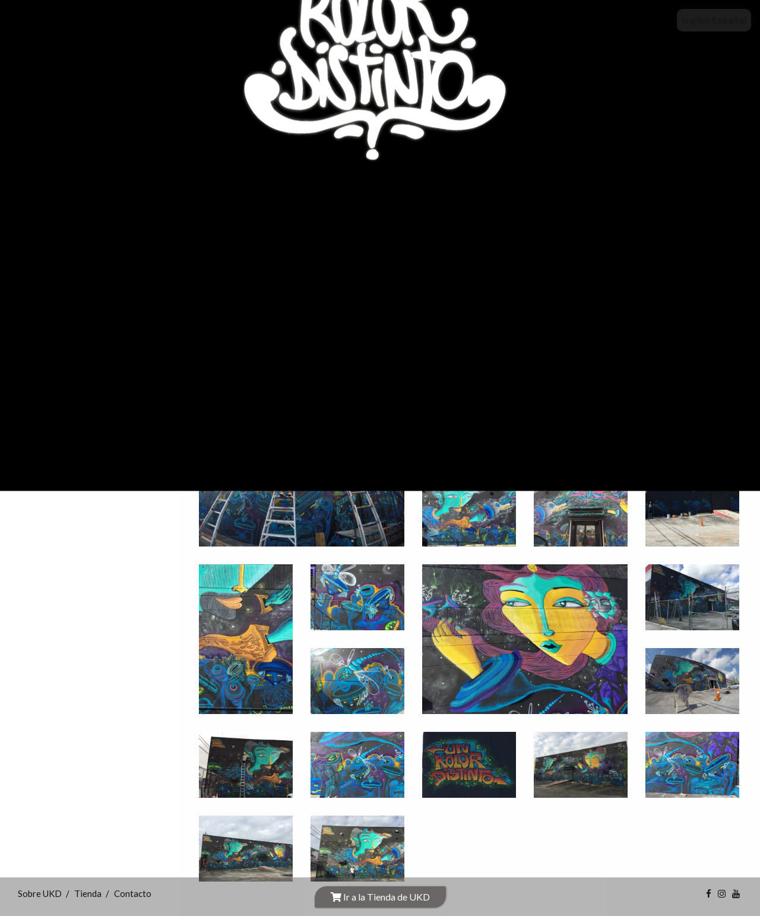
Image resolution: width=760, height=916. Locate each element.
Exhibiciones (58, 264)
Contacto (66, 368)
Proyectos (54, 290)
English (695, 20)
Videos (56, 342)
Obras (43, 316)
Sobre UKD (65, 211)
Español (729, 20)
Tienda (57, 237)
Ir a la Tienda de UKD (380, 896)
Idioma (45, 394)
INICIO (54, 185)
